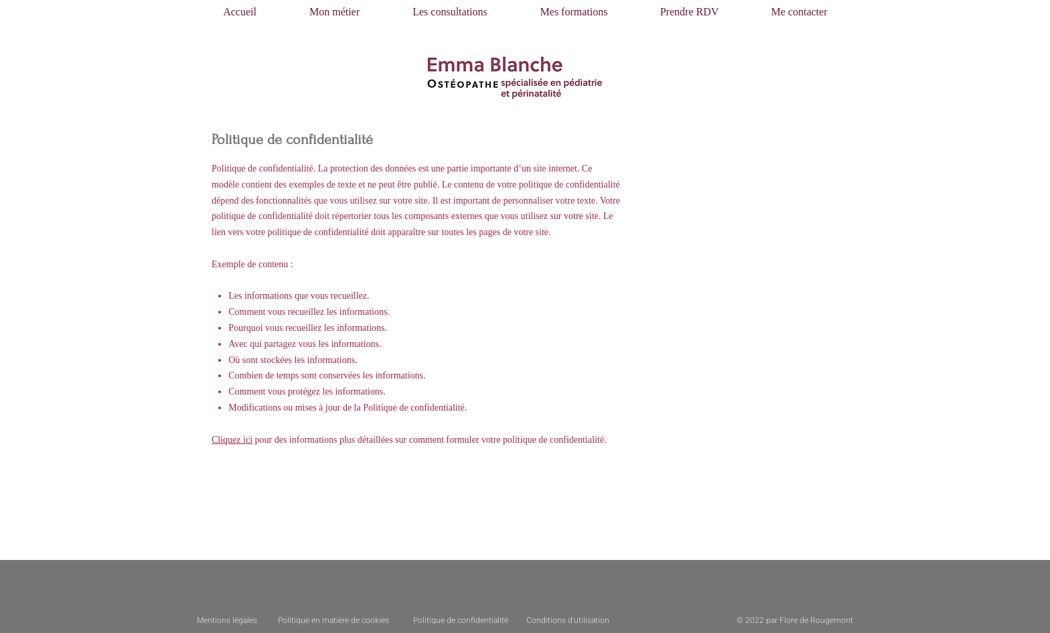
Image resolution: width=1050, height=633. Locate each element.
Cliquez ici (232, 440)
